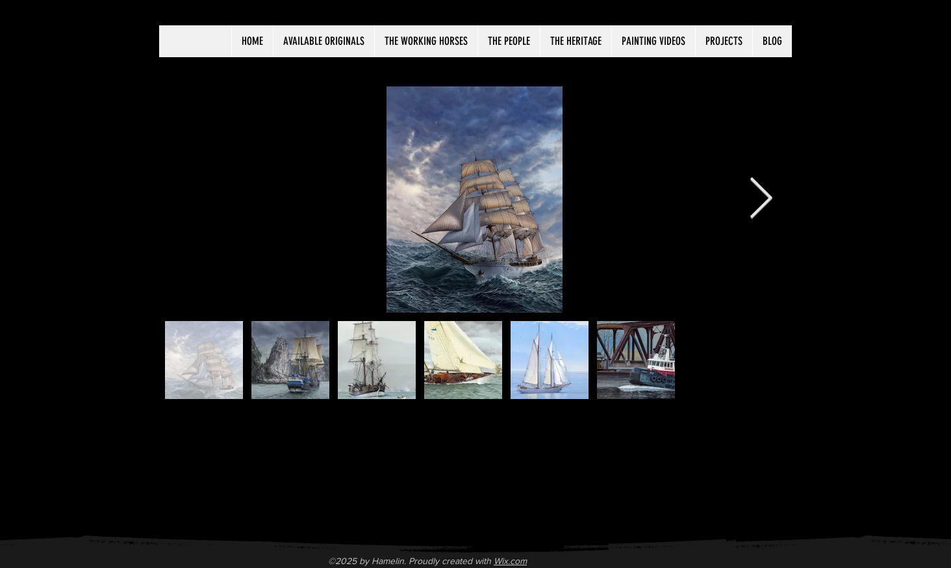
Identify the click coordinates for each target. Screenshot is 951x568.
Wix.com (510, 561)
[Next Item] (761, 199)
